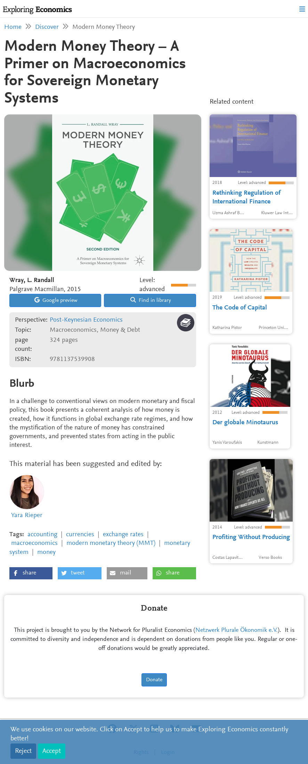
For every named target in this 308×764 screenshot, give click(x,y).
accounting (42, 534)
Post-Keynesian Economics (86, 320)
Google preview (56, 300)
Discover (47, 27)
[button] (30, 573)
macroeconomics (34, 543)
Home (13, 27)
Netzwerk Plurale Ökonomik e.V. (236, 630)
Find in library (150, 300)
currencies (80, 534)
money (46, 552)
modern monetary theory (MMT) (110, 543)
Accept (51, 751)
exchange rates (123, 534)
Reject (23, 751)
